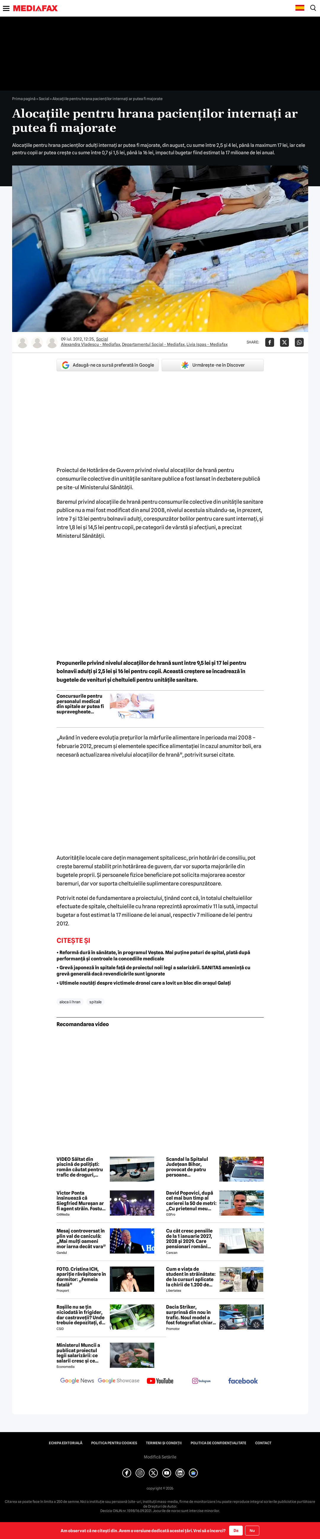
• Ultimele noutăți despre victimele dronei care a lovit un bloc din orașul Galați (144, 983)
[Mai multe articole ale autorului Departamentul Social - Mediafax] (37, 342)
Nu (252, 1530)
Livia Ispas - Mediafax (207, 344)
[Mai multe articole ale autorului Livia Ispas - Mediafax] (52, 342)
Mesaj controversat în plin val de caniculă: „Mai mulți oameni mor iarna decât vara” (81, 1238)
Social (44, 98)
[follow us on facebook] (243, 1381)
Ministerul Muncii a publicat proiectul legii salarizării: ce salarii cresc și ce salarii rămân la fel (78, 1353)
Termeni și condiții (164, 1443)
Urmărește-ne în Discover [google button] (213, 365)
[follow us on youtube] (160, 1381)
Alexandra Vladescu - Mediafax (90, 344)
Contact (263, 1443)
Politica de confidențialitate (218, 1443)
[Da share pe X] (284, 342)
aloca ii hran (70, 1001)
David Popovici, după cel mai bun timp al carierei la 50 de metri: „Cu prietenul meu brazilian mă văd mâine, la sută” (191, 1200)
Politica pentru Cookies (114, 1443)
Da (236, 1530)
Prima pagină (24, 98)
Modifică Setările (160, 1457)
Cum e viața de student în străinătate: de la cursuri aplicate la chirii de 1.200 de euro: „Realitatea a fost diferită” (191, 1277)
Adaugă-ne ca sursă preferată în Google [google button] (107, 365)
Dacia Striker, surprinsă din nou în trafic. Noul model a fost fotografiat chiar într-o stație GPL (189, 1314)
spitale (95, 1001)
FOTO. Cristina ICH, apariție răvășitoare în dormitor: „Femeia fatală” (81, 1277)
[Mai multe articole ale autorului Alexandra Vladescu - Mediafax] (22, 342)
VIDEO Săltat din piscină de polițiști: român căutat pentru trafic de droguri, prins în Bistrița (80, 1167)
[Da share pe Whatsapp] (299, 342)
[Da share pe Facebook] (269, 342)
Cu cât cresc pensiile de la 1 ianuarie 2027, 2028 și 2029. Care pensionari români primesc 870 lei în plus (191, 1238)
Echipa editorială (65, 1443)
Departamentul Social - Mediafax (153, 344)
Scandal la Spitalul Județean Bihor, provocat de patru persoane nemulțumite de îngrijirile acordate (187, 1167)
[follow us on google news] (77, 1381)
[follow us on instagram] (201, 1381)
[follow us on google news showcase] (118, 1381)
